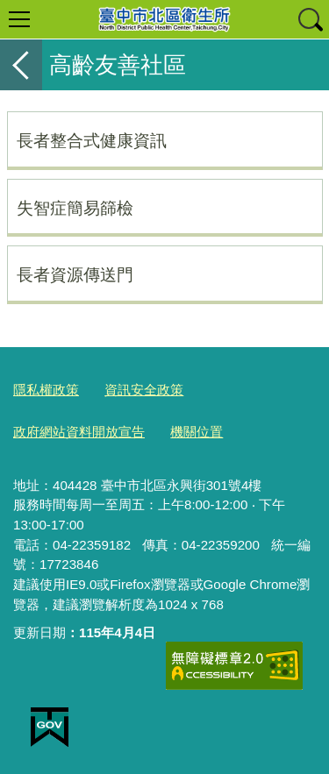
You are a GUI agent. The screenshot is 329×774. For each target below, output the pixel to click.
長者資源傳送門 (75, 274)
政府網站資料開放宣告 (79, 431)
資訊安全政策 (143, 389)
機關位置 (196, 431)
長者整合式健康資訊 (92, 140)
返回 (21, 64)
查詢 (309, 19)
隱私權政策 (46, 389)
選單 (19, 19)
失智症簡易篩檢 (75, 207)
